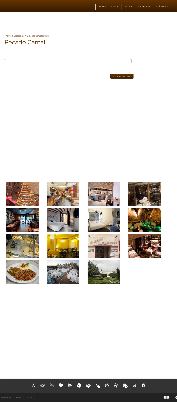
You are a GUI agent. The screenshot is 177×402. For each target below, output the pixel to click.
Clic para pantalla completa (122, 76)
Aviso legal (29, 397)
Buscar (115, 6)
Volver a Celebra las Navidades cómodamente (27, 36)
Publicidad (18, 397)
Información (144, 6)
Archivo (102, 6)
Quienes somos (164, 6)
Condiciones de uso (5, 397)
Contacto (128, 6)
